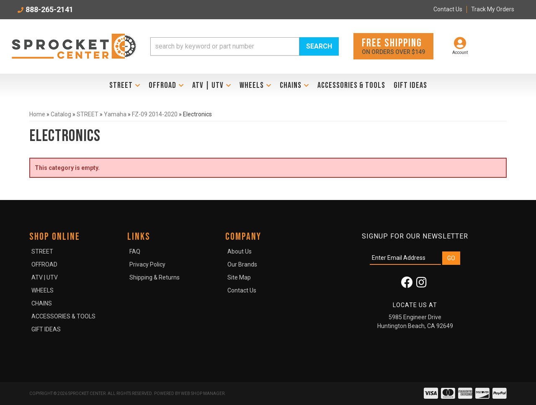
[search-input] (225, 46)
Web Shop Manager (202, 393)
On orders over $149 (393, 45)
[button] (244, 46)
